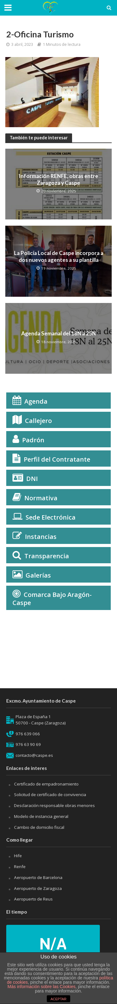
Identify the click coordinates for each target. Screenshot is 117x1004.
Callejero (38, 420)
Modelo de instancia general (41, 816)
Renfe (20, 866)
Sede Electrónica (51, 517)
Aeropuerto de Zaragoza (38, 888)
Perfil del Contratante (57, 459)
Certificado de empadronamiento (46, 784)
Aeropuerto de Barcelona (38, 877)
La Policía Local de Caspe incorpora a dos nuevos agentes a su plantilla (58, 256)
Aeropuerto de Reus (33, 899)
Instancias (40, 536)
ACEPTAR (58, 999)
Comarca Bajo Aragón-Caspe (52, 598)
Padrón (33, 440)
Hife (18, 855)
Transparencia (46, 556)
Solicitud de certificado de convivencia (50, 794)
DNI (32, 478)
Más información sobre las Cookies (41, 986)
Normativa (40, 498)
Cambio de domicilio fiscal (39, 827)
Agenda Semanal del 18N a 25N (58, 333)
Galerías (38, 575)
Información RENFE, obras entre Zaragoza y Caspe (58, 179)
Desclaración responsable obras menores (54, 805)
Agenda (35, 401)
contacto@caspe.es (34, 755)
